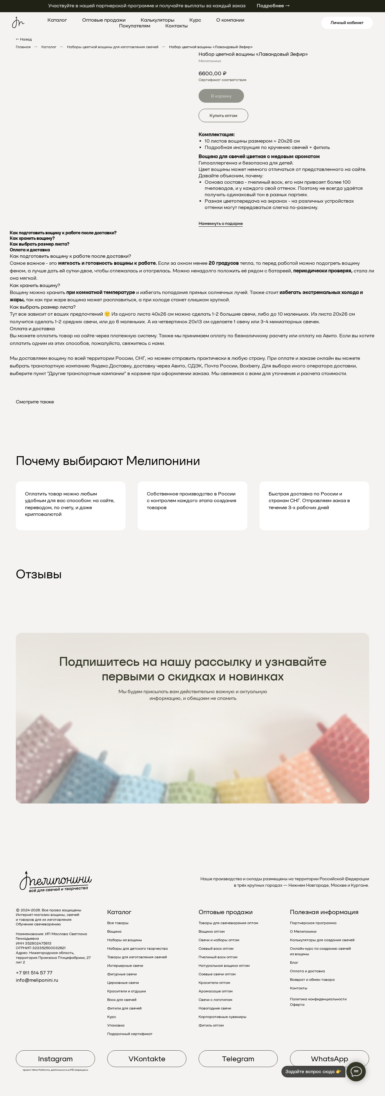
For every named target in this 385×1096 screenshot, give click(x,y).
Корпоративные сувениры (222, 1017)
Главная (23, 47)
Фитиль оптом (211, 1025)
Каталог (57, 20)
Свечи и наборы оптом (219, 940)
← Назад (24, 39)
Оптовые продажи (103, 20)
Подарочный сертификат (130, 1034)
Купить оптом (223, 115)
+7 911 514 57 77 (34, 973)
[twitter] (279, 22)
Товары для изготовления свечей (137, 957)
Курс (195, 20)
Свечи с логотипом (215, 1000)
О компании (230, 20)
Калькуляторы (157, 20)
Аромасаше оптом (216, 991)
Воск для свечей (121, 1000)
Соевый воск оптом (216, 948)
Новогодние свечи (215, 1008)
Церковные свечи (123, 983)
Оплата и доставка (307, 971)
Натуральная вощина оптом (224, 965)
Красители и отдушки (126, 991)
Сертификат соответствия (222, 80)
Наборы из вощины (124, 940)
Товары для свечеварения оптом (228, 923)
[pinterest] (292, 22)
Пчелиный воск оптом (218, 957)
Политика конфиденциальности (318, 999)
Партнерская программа (313, 923)
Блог (294, 962)
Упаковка (116, 1025)
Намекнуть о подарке (221, 223)
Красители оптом (214, 983)
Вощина (114, 931)
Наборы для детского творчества (137, 948)
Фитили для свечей (124, 1008)
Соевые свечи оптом (217, 974)
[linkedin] (306, 22)
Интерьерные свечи (125, 965)
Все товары (118, 923)
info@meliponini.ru (37, 980)
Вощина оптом (212, 931)
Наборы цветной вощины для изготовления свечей (112, 47)
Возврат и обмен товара (312, 979)
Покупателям (134, 26)
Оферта (297, 1004)
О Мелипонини (303, 931)
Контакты (176, 26)
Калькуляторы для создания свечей (322, 940)
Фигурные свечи (122, 974)
